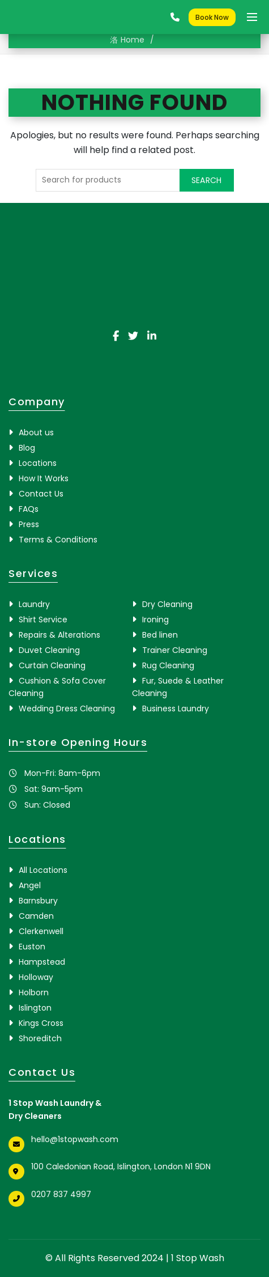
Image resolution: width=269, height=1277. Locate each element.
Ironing (155, 619)
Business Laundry (175, 708)
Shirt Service (43, 619)
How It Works (44, 478)
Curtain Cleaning (52, 665)
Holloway (36, 977)
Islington (35, 1007)
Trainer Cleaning (174, 650)
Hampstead (42, 962)
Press (29, 524)
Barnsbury (38, 900)
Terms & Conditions (58, 539)
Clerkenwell (41, 931)
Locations (38, 463)
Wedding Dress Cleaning (67, 708)
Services (33, 573)
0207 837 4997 (61, 1194)
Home (132, 39)
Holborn (34, 992)
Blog (27, 447)
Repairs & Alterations (59, 634)
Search (206, 180)
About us (36, 432)
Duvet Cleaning (49, 650)
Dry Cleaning (167, 604)
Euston (32, 946)
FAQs (29, 509)
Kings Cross (41, 1023)
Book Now (212, 17)
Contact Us (41, 493)
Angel (30, 885)
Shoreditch (40, 1038)
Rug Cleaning (168, 665)
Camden (36, 916)
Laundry (34, 604)
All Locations (43, 870)
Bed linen (160, 634)
